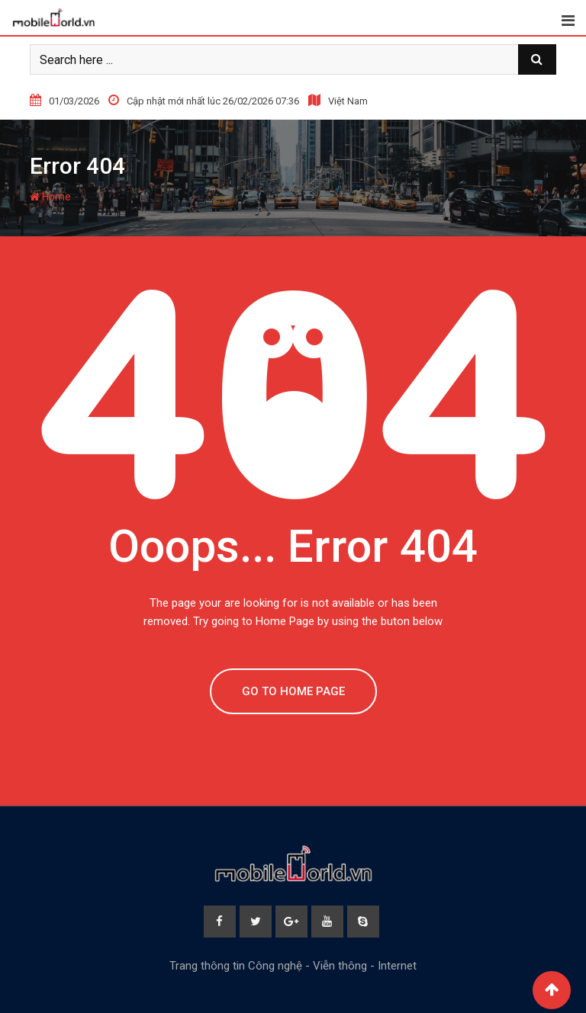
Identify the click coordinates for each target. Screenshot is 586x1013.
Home (50, 197)
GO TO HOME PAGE (293, 691)
